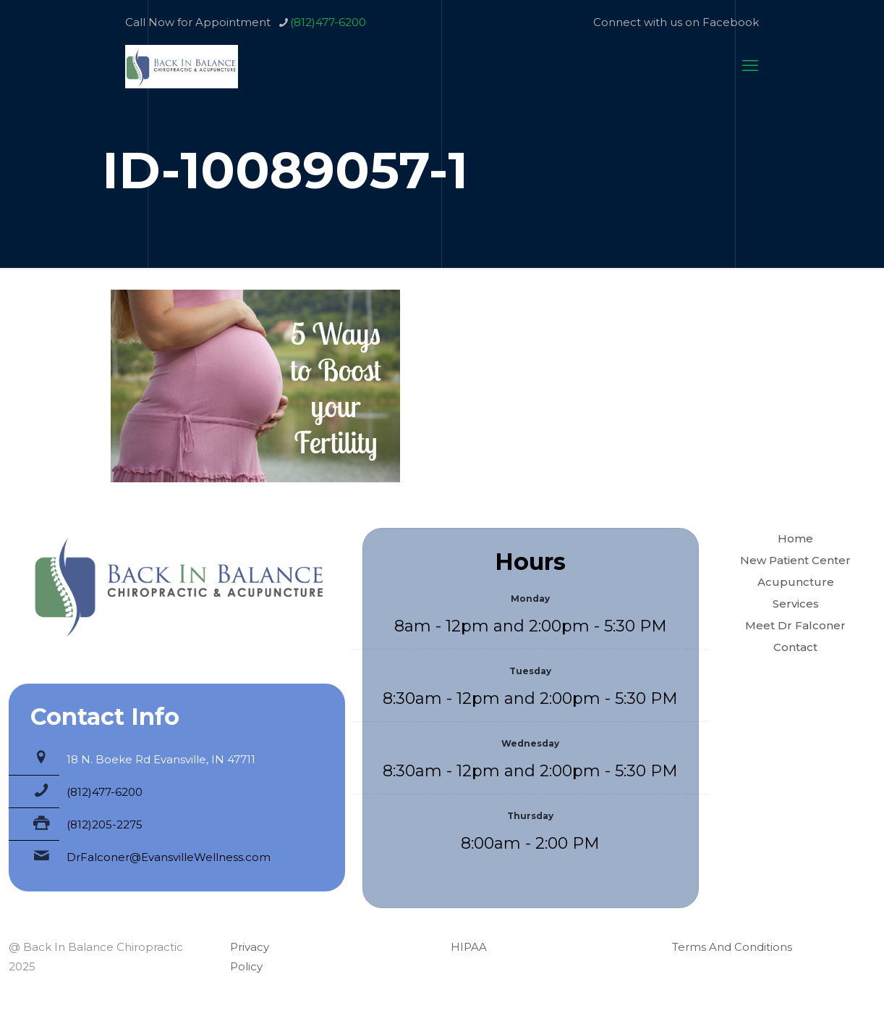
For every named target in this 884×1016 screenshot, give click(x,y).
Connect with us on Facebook (676, 22)
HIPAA (469, 947)
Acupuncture (795, 582)
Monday (530, 598)
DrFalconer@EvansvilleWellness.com (169, 857)
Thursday (530, 815)
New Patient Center (795, 560)
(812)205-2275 (105, 824)
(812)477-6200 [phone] (328, 22)
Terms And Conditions (732, 947)
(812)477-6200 (105, 792)
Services (796, 603)
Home (795, 538)
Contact (795, 647)
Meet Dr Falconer (795, 625)
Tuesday (530, 671)
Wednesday (530, 743)
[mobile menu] (750, 66)
